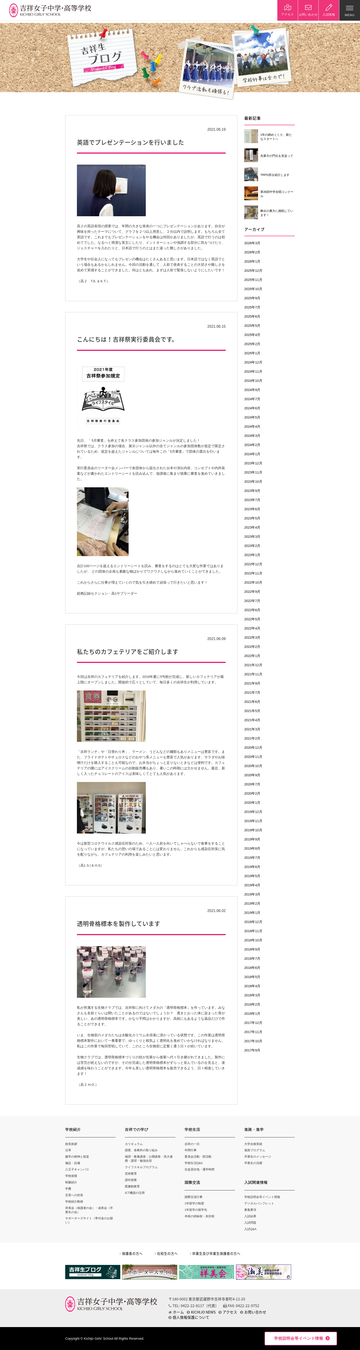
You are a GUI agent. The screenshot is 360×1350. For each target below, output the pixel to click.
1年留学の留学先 (196, 1209)
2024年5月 (252, 417)
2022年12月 (253, 564)
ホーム (176, 1312)
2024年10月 (253, 381)
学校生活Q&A (194, 1163)
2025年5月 (252, 325)
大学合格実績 (253, 1144)
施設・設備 (72, 1163)
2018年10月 (253, 940)
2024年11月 (253, 371)
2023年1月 (252, 555)
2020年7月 (252, 784)
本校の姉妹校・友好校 (199, 1216)
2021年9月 (252, 683)
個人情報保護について (189, 1317)
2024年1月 (252, 454)
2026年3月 (252, 243)
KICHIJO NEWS (201, 1312)
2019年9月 (252, 839)
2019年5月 (252, 876)
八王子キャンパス (77, 1169)
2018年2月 (252, 1004)
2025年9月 (252, 298)
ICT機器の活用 (135, 1193)
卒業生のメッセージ (257, 1156)
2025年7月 (252, 307)
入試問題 (250, 1222)
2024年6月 (252, 408)
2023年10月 (253, 481)
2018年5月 (252, 977)
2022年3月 (252, 637)
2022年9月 (252, 591)
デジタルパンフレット (259, 1203)
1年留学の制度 (194, 1203)
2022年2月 (252, 647)
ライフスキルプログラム (141, 1167)
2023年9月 (252, 491)
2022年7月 (252, 601)
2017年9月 (252, 1050)
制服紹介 (71, 1182)
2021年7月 (252, 692)
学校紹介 (73, 1129)
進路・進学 (254, 1129)
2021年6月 (252, 702)
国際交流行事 (193, 1197)
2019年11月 (253, 821)
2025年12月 (253, 270)
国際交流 (192, 1182)
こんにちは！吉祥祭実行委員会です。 (127, 339)
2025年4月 (252, 335)
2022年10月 (253, 582)
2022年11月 (253, 573)
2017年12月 (253, 1023)
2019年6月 (252, 867)
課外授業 (131, 1180)
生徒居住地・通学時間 (199, 1169)
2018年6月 (252, 968)
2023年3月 (252, 536)
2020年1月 (252, 802)
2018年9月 (252, 949)
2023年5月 (252, 518)
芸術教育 (131, 1173)
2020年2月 (252, 793)
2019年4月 (252, 885)
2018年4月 (252, 986)
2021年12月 (253, 665)
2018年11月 (253, 931)
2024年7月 (252, 399)
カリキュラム (134, 1144)
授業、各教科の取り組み (141, 1150)
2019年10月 (253, 830)
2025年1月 (252, 353)
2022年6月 (252, 610)
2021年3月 (252, 729)
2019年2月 (252, 903)
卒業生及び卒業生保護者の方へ (215, 1253)
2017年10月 (253, 1041)
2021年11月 (253, 674)
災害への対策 (74, 1195)
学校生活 (192, 1129)
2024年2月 (252, 445)
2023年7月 (252, 500)
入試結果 (250, 1216)
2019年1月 (252, 913)
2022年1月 (252, 656)
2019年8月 (252, 848)
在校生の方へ (166, 1253)
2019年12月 (253, 812)
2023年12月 (253, 463)
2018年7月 (252, 958)
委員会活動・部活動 (198, 1156)
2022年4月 (252, 628)
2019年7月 (252, 857)
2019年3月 (252, 894)
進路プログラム (254, 1150)
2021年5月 (252, 711)
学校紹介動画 (74, 1201)
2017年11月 (253, 1032)
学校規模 (71, 1176)
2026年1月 (252, 261)
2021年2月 (252, 738)
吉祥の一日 (192, 1144)
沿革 (68, 1150)
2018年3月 (252, 995)
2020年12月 (253, 747)
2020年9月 (252, 775)
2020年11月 (253, 757)
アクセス (228, 1312)
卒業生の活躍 (253, 1163)
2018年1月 (252, 1013)
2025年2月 (252, 344)
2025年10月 (253, 289)
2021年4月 (252, 720)
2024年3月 (252, 436)
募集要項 (250, 1209)
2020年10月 (253, 766)
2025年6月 (252, 316)
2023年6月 (252, 509)
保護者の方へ (131, 1253)
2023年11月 (253, 472)
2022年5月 (252, 619)
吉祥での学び (136, 1129)
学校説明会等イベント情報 (262, 1197)
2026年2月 (252, 252)
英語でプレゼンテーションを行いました (130, 142)
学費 (68, 1188)
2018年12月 (253, 922)
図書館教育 (132, 1186)
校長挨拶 (71, 1144)
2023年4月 (252, 527)
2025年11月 (253, 280)
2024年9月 (252, 390)
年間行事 (191, 1150)
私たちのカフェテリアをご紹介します (127, 651)
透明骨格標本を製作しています (118, 923)
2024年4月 (252, 426)
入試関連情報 (256, 1182)
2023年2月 (252, 546)
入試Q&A (250, 1229)
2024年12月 (253, 362)
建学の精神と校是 (77, 1156)
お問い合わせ (253, 1312)
